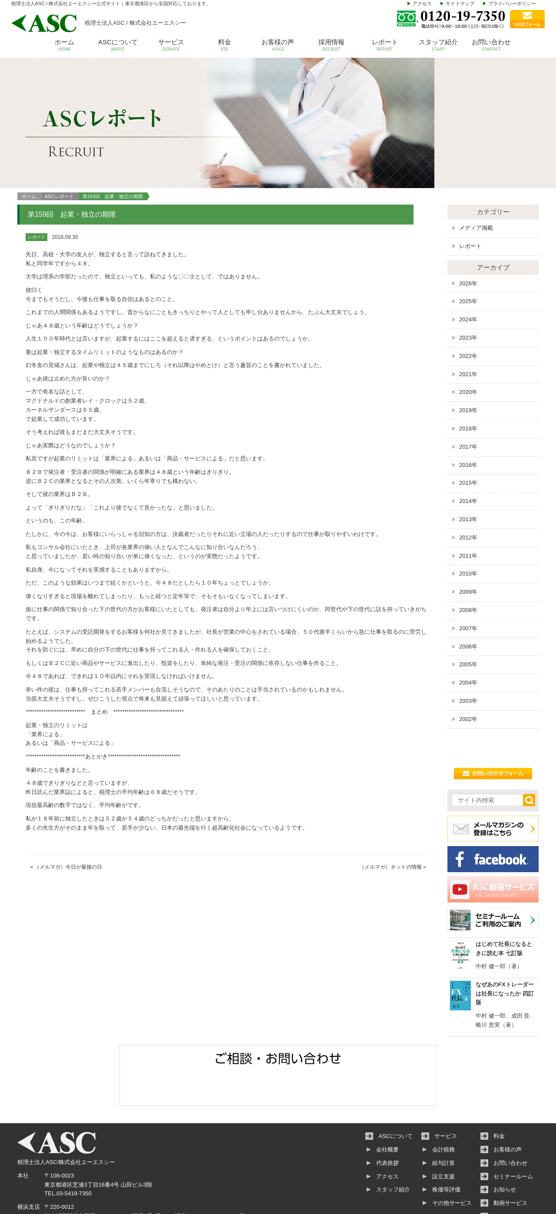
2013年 (468, 480)
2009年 (468, 553)
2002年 (468, 680)
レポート (384, 45)
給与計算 (443, 1124)
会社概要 (387, 1111)
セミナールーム (513, 1138)
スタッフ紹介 (438, 45)
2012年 (468, 499)
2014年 (468, 462)
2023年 (468, 299)
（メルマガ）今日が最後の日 (68, 829)
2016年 (468, 426)
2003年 (468, 662)
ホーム (64, 45)
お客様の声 (278, 45)
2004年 (468, 644)
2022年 (468, 317)
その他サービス (452, 1164)
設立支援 (443, 1138)
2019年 (468, 372)
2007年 (468, 589)
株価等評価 (446, 1151)
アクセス (422, 3)
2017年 (468, 408)
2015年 (468, 444)
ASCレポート (59, 157)
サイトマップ (460, 3)
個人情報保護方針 (516, 1177)
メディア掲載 (476, 189)
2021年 (468, 335)
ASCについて (118, 45)
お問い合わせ (491, 45)
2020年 (468, 354)
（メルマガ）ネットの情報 (390, 829)
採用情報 (331, 45)
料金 (225, 45)
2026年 (468, 244)
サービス (171, 45)
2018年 (468, 390)
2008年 (468, 571)
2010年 (468, 535)
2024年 (468, 281)
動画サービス (510, 1164)
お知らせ (504, 1151)
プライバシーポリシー (512, 3)
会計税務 (443, 1111)
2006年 (468, 608)
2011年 (468, 517)
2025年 (468, 263)
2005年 (468, 626)
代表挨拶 (387, 1124)
